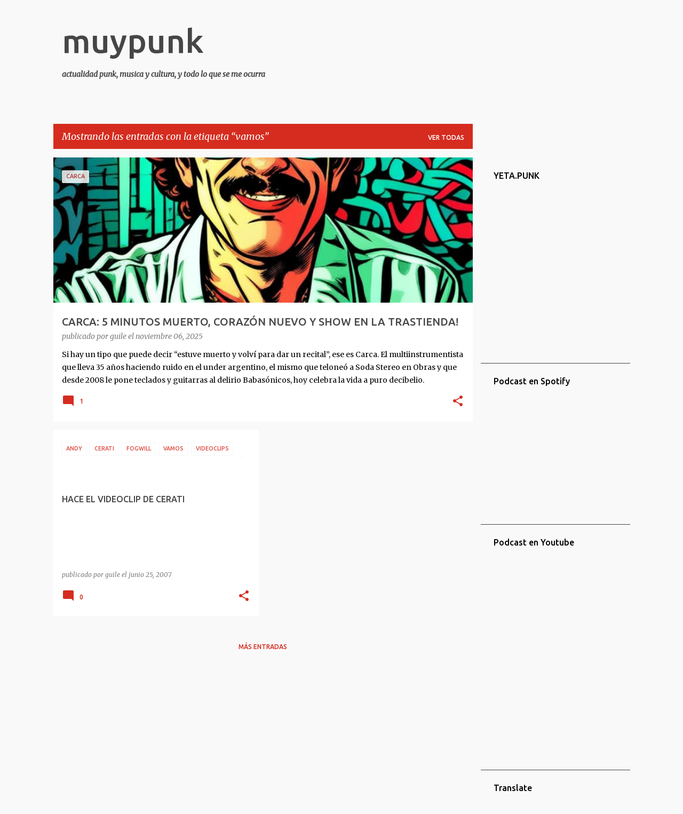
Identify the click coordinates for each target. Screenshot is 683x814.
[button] (457, 401)
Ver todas (446, 137)
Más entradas (263, 646)
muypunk (133, 40)
